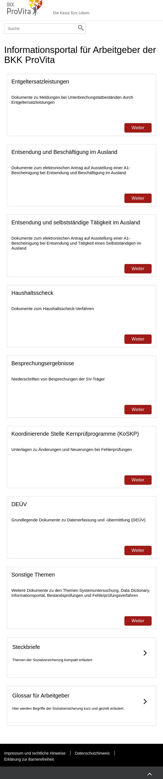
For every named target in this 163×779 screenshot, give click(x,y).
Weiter (138, 127)
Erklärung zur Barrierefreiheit (29, 759)
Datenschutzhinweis (92, 753)
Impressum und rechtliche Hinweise (35, 753)
